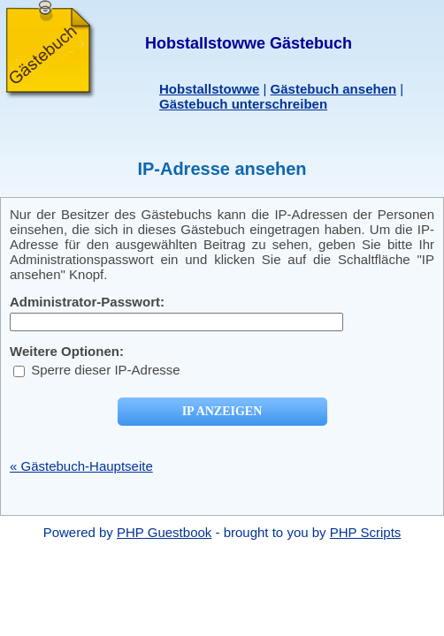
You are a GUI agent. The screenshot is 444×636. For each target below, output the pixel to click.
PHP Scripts (366, 532)
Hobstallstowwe (209, 88)
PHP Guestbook (164, 532)
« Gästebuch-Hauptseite (81, 465)
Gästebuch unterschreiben (243, 103)
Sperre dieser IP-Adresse (96, 369)
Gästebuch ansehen (334, 88)
